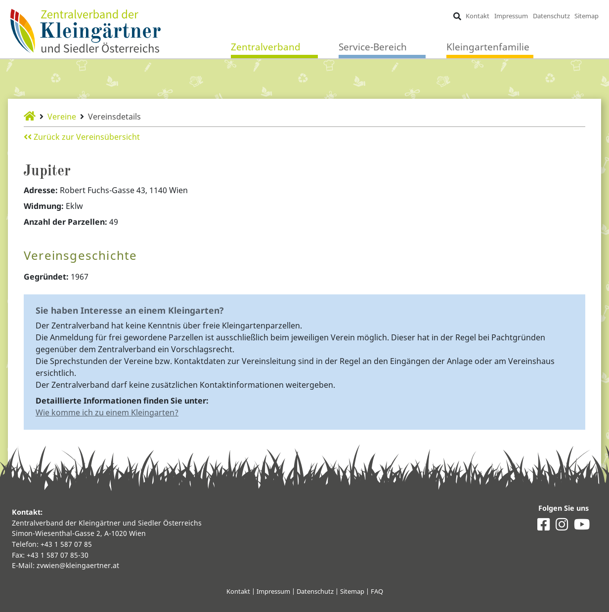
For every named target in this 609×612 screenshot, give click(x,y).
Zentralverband (266, 46)
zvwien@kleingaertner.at (78, 565)
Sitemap (586, 15)
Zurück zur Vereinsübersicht (82, 136)
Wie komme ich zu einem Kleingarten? (107, 412)
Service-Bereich (373, 46)
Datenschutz (551, 15)
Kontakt (477, 15)
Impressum (511, 15)
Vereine (61, 116)
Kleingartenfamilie (487, 46)
